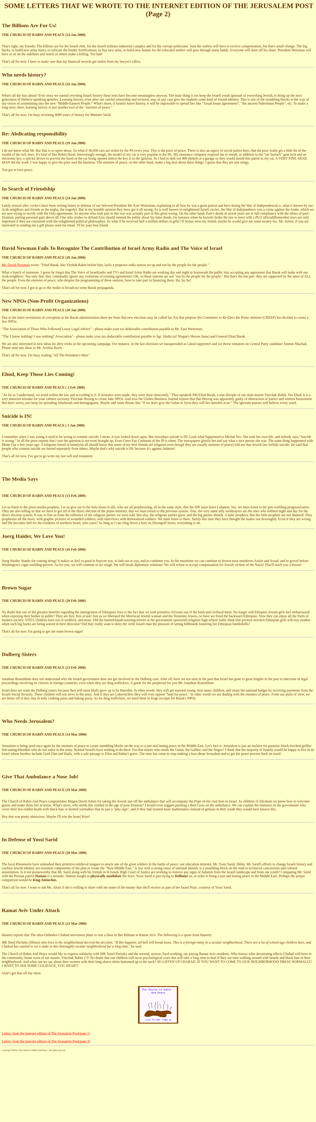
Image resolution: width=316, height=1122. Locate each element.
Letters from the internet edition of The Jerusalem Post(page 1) (46, 1033)
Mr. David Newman (16, 265)
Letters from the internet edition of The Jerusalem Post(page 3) (46, 1041)
